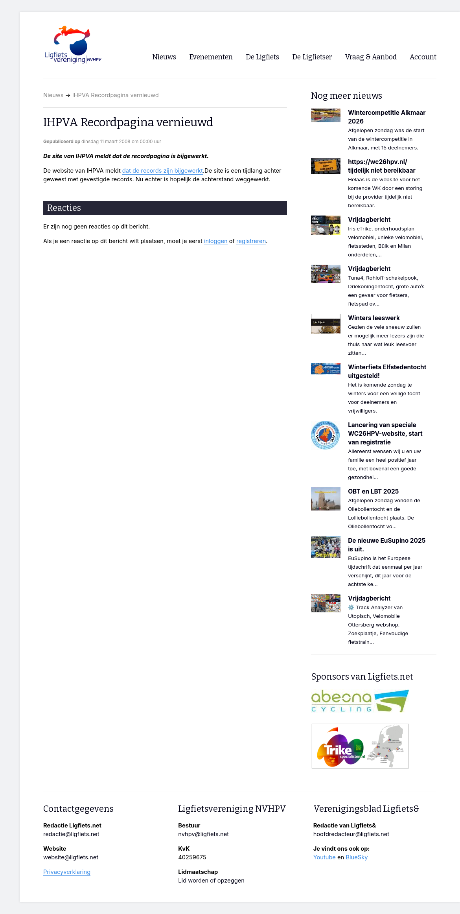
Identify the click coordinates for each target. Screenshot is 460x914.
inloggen (216, 241)
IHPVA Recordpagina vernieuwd (115, 95)
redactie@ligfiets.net (71, 834)
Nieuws (53, 95)
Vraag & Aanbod (371, 57)
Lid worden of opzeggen (211, 880)
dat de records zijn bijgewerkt (162, 170)
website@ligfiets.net (70, 857)
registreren (251, 241)
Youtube (324, 857)
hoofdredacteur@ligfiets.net (351, 834)
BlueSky (357, 857)
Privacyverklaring (66, 871)
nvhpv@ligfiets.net (203, 834)
